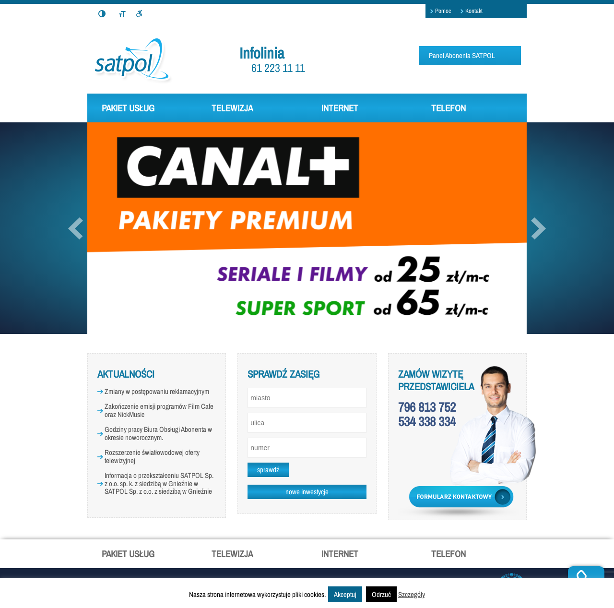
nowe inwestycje (307, 492)
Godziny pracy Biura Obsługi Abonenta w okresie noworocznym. (158, 433)
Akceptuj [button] (345, 594)
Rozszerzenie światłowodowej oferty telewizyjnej (152, 456)
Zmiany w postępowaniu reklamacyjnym (157, 391)
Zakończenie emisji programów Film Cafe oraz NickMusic (159, 410)
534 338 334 (427, 421)
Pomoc (443, 11)
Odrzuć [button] (381, 594)
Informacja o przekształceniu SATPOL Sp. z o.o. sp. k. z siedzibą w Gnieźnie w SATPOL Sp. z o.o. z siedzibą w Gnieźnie (159, 483)
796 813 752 (427, 407)
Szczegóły (411, 594)
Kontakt (474, 11)
